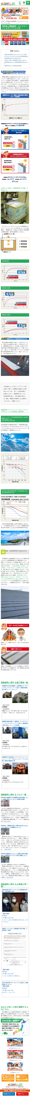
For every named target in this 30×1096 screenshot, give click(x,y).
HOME (3, 21)
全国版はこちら (14, 1072)
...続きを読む (7, 821)
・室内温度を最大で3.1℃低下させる (12, 58)
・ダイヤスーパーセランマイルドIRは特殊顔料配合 (16, 56)
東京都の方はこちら (15, 1048)
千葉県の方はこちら (15, 1060)
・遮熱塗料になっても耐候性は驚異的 (12, 65)
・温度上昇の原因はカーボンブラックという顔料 (15, 54)
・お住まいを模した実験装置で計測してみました (15, 60)
